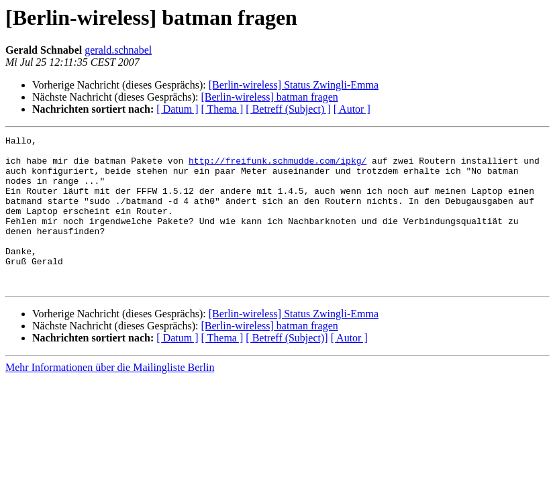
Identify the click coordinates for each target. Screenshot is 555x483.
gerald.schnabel (118, 50)
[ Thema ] (222, 109)
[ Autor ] (352, 109)
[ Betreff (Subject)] (286, 368)
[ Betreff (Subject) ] (288, 109)
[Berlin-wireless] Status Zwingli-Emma (294, 85)
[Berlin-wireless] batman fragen (269, 97)
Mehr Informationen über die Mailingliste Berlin (109, 397)
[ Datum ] (177, 109)
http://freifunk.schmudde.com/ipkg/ (277, 166)
